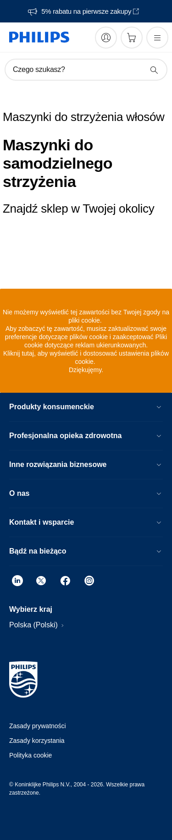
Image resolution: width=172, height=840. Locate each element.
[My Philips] (106, 38)
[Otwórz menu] (157, 38)
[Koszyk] (132, 38)
